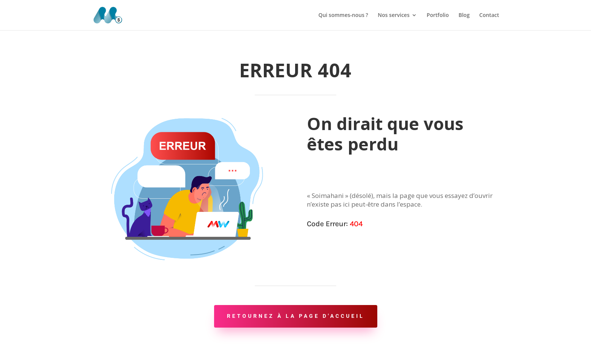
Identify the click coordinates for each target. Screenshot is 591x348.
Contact (489, 15)
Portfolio (438, 15)
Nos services (393, 15)
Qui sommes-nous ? (343, 15)
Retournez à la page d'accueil (295, 316)
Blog (463, 15)
